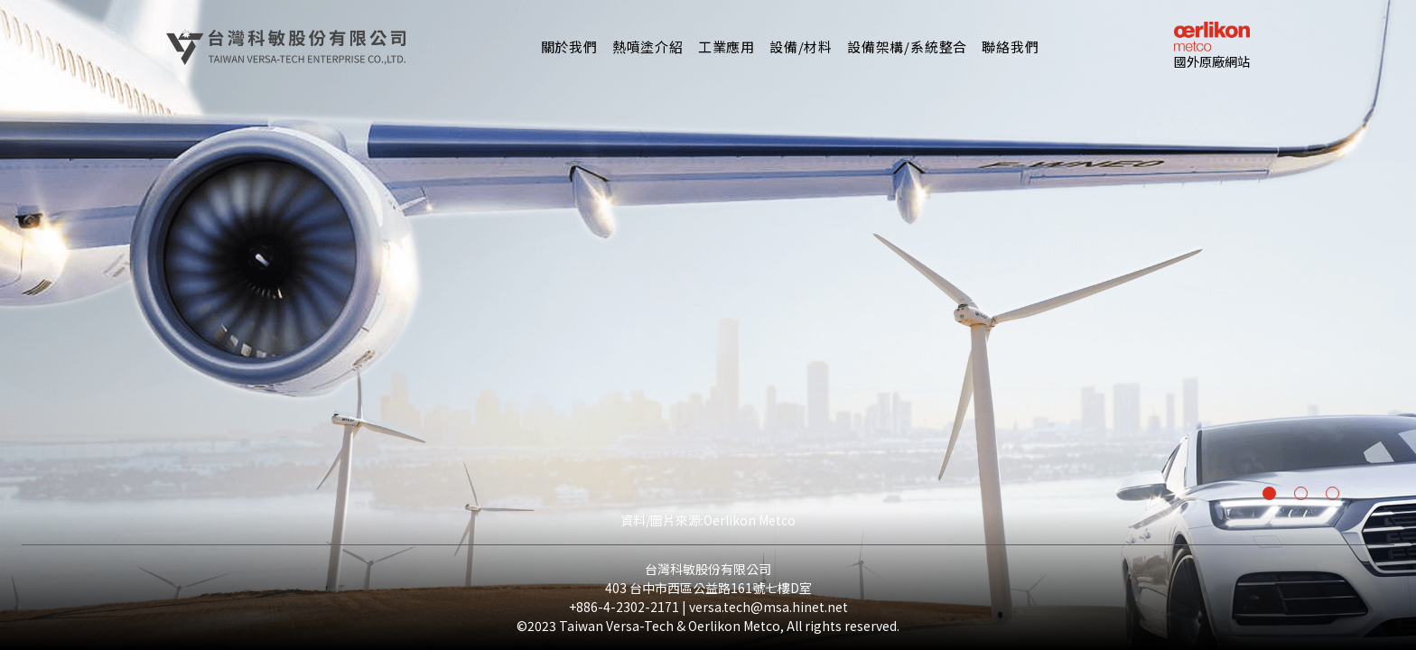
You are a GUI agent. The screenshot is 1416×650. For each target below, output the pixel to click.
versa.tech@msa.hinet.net (768, 607)
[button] (648, 47)
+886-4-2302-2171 (624, 607)
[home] (285, 47)
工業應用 (726, 46)
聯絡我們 (1010, 46)
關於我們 (569, 46)
